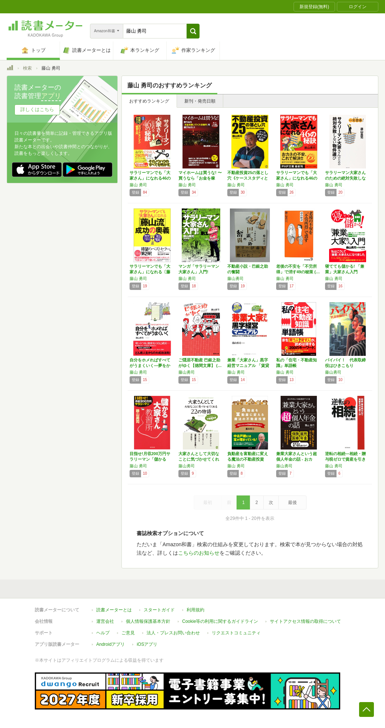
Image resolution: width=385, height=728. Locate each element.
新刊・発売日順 (199, 101)
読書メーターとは (114, 610)
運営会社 (105, 621)
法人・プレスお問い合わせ (173, 633)
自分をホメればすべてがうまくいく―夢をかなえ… (150, 365)
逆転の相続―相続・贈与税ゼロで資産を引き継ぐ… (345, 459)
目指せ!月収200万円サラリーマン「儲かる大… (150, 459)
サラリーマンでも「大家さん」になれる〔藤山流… (150, 272)
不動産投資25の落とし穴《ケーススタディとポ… (247, 178)
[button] (193, 31)
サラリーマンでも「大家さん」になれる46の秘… (150, 178)
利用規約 (195, 610)
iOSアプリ (147, 644)
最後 (292, 502)
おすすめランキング (149, 101)
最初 (207, 502)
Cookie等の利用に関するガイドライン (220, 621)
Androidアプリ (110, 644)
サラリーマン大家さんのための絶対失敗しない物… (345, 178)
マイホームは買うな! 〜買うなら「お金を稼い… (200, 178)
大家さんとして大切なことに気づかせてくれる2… (198, 459)
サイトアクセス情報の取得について (305, 621)
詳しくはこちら (37, 109)
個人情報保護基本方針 (148, 621)
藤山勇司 (235, 278)
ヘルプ (103, 633)
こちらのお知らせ (199, 553)
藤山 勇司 (138, 185)
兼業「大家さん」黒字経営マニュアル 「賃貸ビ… (248, 365)
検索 (27, 68)
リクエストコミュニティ (236, 633)
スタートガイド (159, 610)
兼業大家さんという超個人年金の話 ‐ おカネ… (296, 459)
